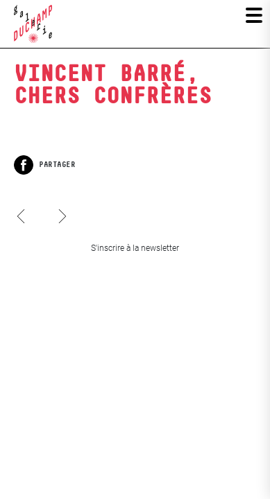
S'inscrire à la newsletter (135, 248)
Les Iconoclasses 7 (61, 203)
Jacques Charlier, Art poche (21, 228)
